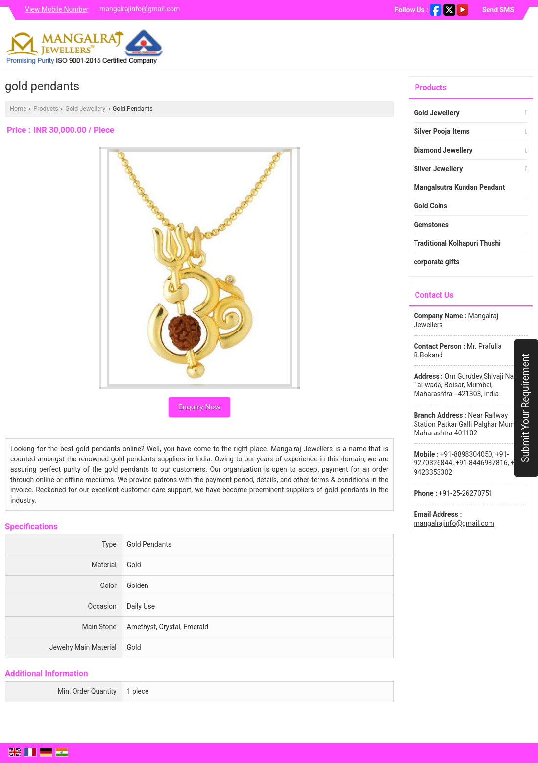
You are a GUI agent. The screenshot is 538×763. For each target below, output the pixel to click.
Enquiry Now (199, 407)
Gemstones (431, 225)
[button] (57, 9)
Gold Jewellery (85, 108)
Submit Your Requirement (525, 408)
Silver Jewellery (438, 169)
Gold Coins (430, 206)
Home (18, 108)
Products (45, 108)
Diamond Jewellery (443, 150)
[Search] (527, 47)
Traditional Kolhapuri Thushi (457, 243)
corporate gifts (437, 262)
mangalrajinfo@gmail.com (139, 9)
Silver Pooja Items (442, 131)
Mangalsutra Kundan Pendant (459, 187)
